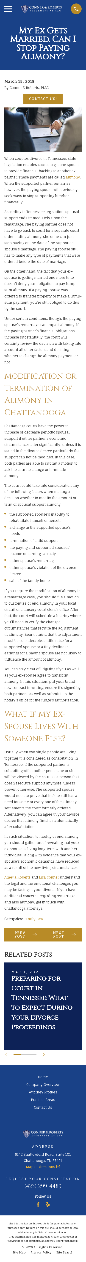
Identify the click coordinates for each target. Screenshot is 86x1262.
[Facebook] (38, 1204)
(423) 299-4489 (42, 1186)
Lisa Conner (49, 877)
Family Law (33, 919)
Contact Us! (43, 99)
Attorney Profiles (43, 1092)
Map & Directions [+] (43, 1167)
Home (43, 1077)
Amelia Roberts (17, 877)
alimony (73, 177)
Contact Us (43, 1107)
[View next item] (44, 1055)
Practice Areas (43, 1100)
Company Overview (43, 1084)
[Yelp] (47, 1204)
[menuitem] (19, 1252)
